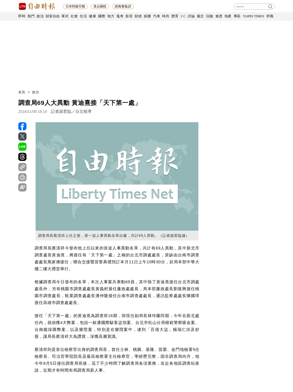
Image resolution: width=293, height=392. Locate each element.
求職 (269, 16)
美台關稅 (99, 6)
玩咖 (209, 16)
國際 (101, 16)
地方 (110, 16)
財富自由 (52, 16)
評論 (191, 16)
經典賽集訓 (123, 6)
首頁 (21, 92)
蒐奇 (120, 16)
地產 (228, 16)
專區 (237, 16)
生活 (83, 16)
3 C (183, 16)
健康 (92, 16)
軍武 (65, 16)
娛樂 (147, 16)
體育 (174, 16)
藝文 (200, 16)
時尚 (165, 16)
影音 (129, 16)
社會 (74, 16)
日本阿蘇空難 (75, 6)
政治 (40, 16)
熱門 (31, 16)
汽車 (156, 16)
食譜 (218, 16)
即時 (21, 16)
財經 (138, 16)
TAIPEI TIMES (253, 16)
